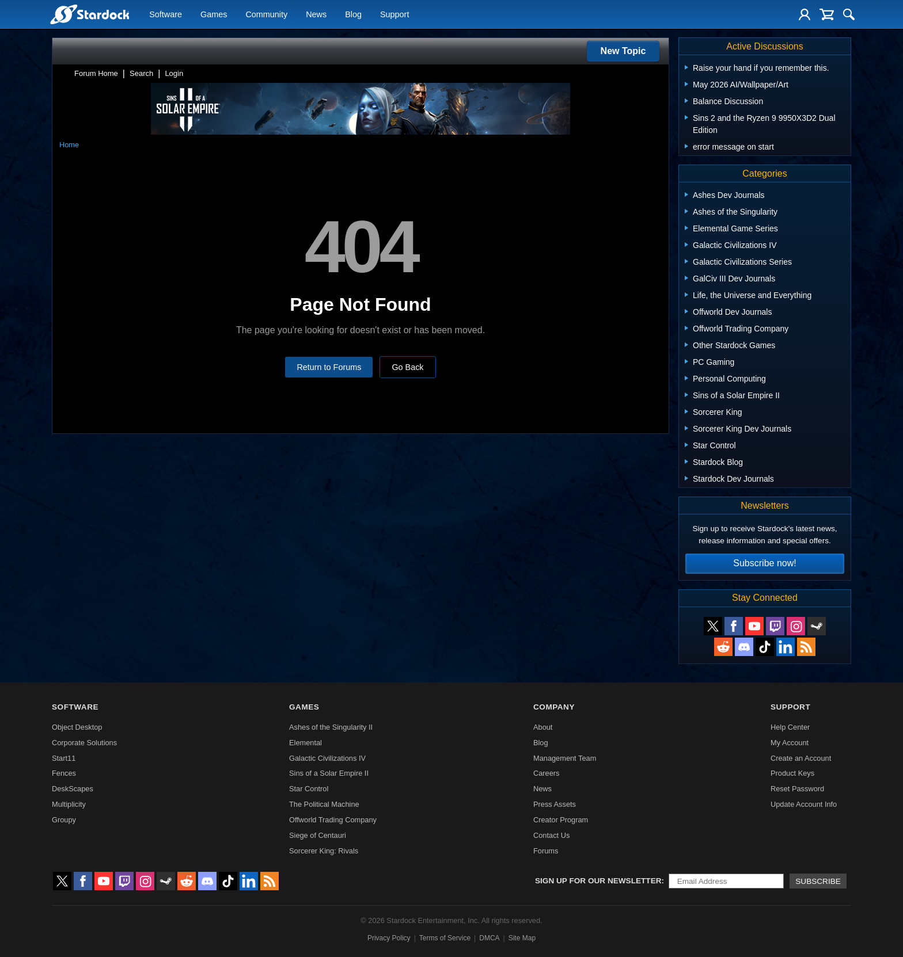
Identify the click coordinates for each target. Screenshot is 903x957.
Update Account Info (804, 804)
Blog (353, 15)
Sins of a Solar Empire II (329, 773)
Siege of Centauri (317, 835)
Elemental (305, 742)
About (542, 727)
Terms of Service (445, 938)
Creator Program (560, 819)
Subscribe (818, 881)
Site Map (522, 938)
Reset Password (797, 788)
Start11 (63, 758)
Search (141, 73)
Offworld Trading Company (333, 819)
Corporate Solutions (84, 742)
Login (174, 73)
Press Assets (554, 804)
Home (69, 144)
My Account (790, 742)
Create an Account (801, 758)
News (316, 15)
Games (213, 15)
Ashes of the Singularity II (331, 727)
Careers (546, 773)
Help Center (790, 727)
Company (554, 707)
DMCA (489, 938)
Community (266, 15)
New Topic (623, 51)
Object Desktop (77, 727)
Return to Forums (329, 367)
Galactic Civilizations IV (327, 758)
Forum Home (96, 73)
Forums (545, 851)
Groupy (64, 819)
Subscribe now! (764, 563)
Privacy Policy (389, 938)
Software (165, 15)
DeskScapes (72, 788)
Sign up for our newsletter (598, 880)
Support (394, 15)
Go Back (407, 367)
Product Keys (792, 773)
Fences (64, 773)
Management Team (564, 758)
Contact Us (551, 835)
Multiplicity (69, 804)
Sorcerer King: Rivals (323, 851)
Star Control (308, 788)
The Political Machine (324, 804)
